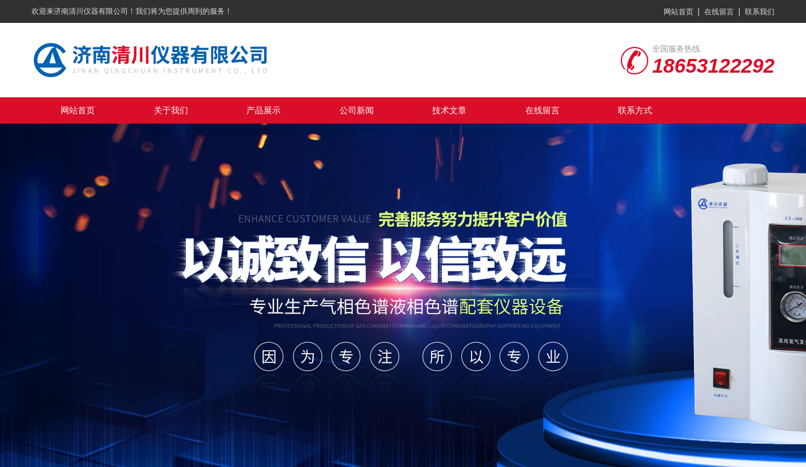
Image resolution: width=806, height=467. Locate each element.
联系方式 (635, 110)
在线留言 (719, 11)
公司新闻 (357, 110)
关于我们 (171, 110)
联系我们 (760, 11)
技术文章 (449, 110)
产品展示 (263, 110)
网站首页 (678, 11)
